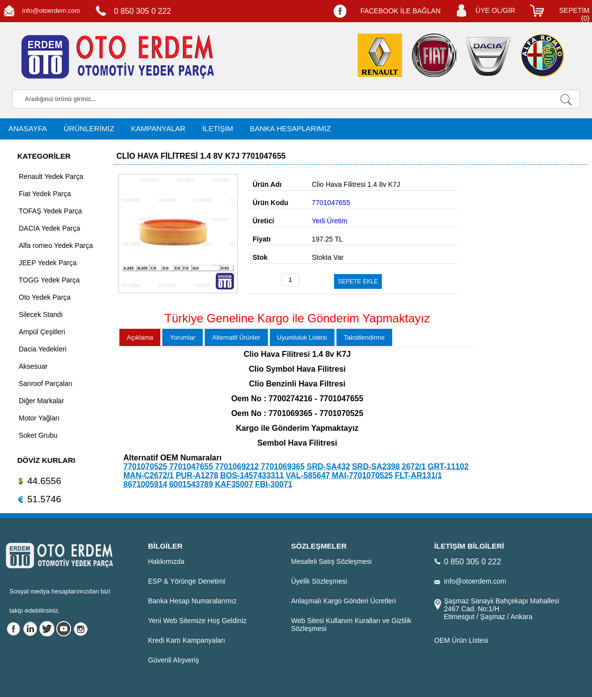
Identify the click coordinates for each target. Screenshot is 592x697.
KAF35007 (234, 484)
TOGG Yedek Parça (49, 280)
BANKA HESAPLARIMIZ (290, 128)
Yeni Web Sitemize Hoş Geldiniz (197, 621)
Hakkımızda (166, 561)
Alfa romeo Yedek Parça (56, 245)
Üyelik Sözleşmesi (319, 581)
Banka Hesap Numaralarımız (192, 601)
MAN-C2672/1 (148, 475)
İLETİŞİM (217, 128)
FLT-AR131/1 (418, 475)
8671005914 (145, 484)
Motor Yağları (39, 418)
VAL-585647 (308, 475)
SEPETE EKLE (358, 281)
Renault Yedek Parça (51, 176)
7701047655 (191, 466)
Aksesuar (33, 366)
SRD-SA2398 (376, 466)
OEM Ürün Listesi (461, 640)
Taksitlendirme (364, 337)
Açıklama (140, 337)
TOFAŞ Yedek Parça (50, 211)
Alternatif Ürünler (236, 337)
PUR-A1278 (197, 475)
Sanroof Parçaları (46, 383)
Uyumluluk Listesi (302, 337)
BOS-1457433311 (252, 475)
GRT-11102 (448, 466)
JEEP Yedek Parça (47, 263)
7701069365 (283, 466)
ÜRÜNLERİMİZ (89, 128)
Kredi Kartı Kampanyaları (186, 640)
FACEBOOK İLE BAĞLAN (400, 11)
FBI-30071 (274, 484)
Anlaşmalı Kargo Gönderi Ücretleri (343, 601)
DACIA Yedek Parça (49, 228)
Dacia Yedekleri (43, 349)
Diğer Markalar (41, 401)
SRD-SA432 (328, 466)
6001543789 (191, 484)
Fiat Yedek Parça (45, 194)
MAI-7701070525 (362, 475)
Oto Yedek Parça (45, 297)
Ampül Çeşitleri (42, 332)
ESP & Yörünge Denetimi (186, 581)
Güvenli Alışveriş (173, 660)
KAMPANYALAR (158, 128)
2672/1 (414, 466)
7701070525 (145, 466)
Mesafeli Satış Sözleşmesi (331, 561)
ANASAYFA (27, 128)
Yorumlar (182, 337)
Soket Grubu (38, 435)
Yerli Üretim (329, 221)
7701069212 (237, 466)
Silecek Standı (41, 314)
